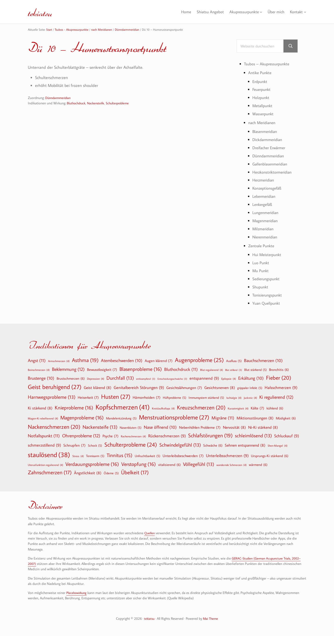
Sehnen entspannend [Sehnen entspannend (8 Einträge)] (245, 445)
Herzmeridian (264, 180)
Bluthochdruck (77, 103)
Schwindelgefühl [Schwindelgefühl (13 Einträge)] (180, 445)
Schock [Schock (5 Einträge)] (95, 445)
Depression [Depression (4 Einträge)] (95, 378)
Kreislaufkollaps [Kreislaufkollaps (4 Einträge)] (163, 408)
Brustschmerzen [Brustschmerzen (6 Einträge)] (71, 378)
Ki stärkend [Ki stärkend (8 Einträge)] (40, 408)
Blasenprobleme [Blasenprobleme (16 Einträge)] (140, 369)
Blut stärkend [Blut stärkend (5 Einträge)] (255, 369)
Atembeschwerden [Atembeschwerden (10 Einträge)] (121, 360)
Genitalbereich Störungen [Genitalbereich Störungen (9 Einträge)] (139, 387)
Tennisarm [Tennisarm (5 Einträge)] (95, 455)
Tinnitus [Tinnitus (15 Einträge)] (119, 455)
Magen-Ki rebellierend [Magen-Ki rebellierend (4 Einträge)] (43, 418)
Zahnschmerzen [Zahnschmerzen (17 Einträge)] (50, 472)
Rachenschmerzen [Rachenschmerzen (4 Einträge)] (133, 436)
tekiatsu (42, 12)
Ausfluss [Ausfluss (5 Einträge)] (234, 360)
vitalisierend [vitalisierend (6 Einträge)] (169, 464)
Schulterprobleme (121, 103)
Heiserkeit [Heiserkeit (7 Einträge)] (88, 397)
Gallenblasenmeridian (271, 164)
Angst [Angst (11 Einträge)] (37, 360)
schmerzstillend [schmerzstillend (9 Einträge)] (44, 445)
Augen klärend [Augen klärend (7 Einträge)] (159, 361)
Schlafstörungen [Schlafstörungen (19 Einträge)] (210, 435)
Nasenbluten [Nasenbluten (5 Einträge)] (130, 427)
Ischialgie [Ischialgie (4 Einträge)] (233, 397)
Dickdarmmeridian (268, 140)
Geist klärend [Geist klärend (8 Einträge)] (97, 387)
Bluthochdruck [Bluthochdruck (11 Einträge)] (181, 369)
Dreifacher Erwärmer (270, 148)
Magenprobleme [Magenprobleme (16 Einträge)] (82, 417)
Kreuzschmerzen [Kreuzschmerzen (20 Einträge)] (201, 407)
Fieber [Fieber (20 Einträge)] (278, 377)
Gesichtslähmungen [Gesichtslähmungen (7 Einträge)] (184, 388)
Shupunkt (260, 287)
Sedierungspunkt (267, 279)
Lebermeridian (264, 197)
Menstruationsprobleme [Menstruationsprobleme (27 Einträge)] (174, 417)
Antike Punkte (260, 73)
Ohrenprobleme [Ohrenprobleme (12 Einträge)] (81, 435)
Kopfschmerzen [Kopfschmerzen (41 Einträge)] (123, 407)
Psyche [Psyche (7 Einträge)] (111, 436)
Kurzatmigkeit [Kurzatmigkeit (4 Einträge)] (238, 408)
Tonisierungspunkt (268, 295)
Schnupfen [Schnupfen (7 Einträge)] (74, 445)
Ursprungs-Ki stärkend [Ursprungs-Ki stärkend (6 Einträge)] (269, 455)
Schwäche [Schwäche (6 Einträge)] (212, 445)
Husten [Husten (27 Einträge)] (115, 397)
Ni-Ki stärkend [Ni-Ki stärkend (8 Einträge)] (263, 427)
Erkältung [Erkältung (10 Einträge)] (251, 378)
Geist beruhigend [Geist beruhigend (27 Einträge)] (54, 387)
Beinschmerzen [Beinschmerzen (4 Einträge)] (39, 369)
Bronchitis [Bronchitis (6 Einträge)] (279, 369)
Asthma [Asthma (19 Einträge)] (85, 360)
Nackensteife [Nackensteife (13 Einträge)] (100, 427)
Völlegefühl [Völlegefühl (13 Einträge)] (198, 464)
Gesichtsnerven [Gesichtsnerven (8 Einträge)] (219, 387)
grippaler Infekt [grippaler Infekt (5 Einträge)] (249, 387)
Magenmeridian (266, 221)
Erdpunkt (260, 82)
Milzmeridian (263, 229)
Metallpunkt (263, 106)
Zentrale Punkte (262, 246)
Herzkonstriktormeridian (273, 172)
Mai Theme (211, 618)
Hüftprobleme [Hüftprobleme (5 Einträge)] (174, 397)
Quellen (149, 533)
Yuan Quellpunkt (267, 303)
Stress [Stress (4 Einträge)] (78, 456)
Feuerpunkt (262, 90)
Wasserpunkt (263, 114)
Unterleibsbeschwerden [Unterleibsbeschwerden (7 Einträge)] (183, 456)
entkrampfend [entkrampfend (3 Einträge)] (145, 379)
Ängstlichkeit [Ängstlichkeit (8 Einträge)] (87, 473)
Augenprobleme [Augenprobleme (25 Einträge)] (199, 360)
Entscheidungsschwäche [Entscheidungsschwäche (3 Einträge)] (172, 379)
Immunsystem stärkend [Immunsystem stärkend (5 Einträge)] (206, 397)
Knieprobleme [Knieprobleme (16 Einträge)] (74, 407)
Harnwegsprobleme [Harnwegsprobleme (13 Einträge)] (51, 397)
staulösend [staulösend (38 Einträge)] (49, 454)
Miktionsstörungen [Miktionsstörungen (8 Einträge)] (255, 418)
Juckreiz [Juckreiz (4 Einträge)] (250, 397)
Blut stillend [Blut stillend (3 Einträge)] (233, 370)
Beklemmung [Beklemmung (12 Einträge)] (68, 369)
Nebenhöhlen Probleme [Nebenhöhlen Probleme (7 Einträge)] (200, 427)
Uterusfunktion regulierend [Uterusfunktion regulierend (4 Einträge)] (45, 464)
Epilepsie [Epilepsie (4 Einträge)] (228, 378)
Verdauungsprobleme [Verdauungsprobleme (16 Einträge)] (92, 464)
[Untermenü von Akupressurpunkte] (259, 12)
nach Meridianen (263, 123)
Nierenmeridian (266, 237)
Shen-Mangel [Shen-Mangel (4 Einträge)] (277, 445)
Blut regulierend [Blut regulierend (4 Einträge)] (211, 369)
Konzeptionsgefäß (267, 188)
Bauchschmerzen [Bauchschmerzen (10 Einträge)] (263, 360)
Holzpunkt (261, 98)
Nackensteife (98, 103)
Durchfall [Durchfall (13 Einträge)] (120, 378)
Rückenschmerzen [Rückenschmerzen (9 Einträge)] (167, 436)
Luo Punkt (261, 263)
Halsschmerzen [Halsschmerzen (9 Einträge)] (281, 387)
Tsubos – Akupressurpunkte (268, 64)
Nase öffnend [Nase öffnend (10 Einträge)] (160, 427)
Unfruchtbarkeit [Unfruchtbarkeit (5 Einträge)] (147, 455)
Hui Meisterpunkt (267, 255)
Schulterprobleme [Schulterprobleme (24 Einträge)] (130, 444)
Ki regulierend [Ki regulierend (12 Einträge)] (276, 397)
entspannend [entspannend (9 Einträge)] (204, 378)
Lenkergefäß (263, 205)
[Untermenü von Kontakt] (305, 12)
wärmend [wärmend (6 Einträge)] (258, 464)
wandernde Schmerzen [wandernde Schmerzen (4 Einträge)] (231, 464)
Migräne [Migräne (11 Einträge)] (223, 417)
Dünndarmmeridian (59, 98)
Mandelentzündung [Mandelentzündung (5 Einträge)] (121, 418)
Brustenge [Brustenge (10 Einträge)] (41, 378)
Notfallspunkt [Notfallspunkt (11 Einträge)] (44, 435)
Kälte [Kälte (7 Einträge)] (257, 408)
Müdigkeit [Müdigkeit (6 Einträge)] (286, 418)
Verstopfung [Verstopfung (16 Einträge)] (138, 464)
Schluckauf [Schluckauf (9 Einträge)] (286, 436)
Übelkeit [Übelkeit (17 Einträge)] (135, 472)
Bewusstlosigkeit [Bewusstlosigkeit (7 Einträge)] (102, 369)
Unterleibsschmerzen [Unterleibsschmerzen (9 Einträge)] (227, 455)
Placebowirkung (77, 592)
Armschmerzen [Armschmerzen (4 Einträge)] (59, 361)
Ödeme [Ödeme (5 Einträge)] (111, 473)
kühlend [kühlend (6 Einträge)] (275, 408)
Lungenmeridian (266, 213)
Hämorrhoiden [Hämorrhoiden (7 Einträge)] (147, 397)
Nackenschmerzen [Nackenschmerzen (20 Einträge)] (54, 426)
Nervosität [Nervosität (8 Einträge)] (234, 427)
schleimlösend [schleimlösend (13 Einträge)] (253, 435)
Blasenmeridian (265, 132)
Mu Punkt (261, 271)
